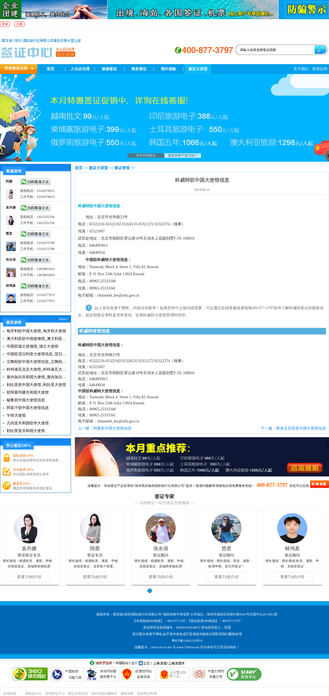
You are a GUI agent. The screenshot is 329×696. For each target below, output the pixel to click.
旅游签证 (109, 69)
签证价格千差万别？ (183, 155)
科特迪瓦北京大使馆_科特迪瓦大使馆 (36, 369)
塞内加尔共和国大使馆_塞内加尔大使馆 (36, 377)
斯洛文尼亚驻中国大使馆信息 (301, 428)
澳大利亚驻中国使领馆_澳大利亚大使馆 (36, 339)
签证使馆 (122, 168)
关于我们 (301, 69)
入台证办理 (80, 69)
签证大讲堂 (198, 69)
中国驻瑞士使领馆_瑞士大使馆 (32, 346)
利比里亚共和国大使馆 (26, 431)
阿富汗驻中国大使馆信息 (28, 408)
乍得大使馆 (16, 415)
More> (63, 319)
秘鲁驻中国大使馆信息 (26, 400)
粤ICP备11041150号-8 (187, 641)
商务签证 (139, 69)
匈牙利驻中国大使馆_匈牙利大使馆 (36, 331)
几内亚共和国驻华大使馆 (28, 423)
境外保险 (168, 69)
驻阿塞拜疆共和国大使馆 (28, 392)
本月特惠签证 (146, 155)
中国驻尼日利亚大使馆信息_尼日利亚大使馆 (36, 354)
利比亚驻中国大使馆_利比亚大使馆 (36, 385)
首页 (50, 69)
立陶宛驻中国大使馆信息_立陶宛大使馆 (36, 362)
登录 (5, 24)
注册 (19, 24)
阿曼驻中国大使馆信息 (112, 428)
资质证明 (319, 69)
